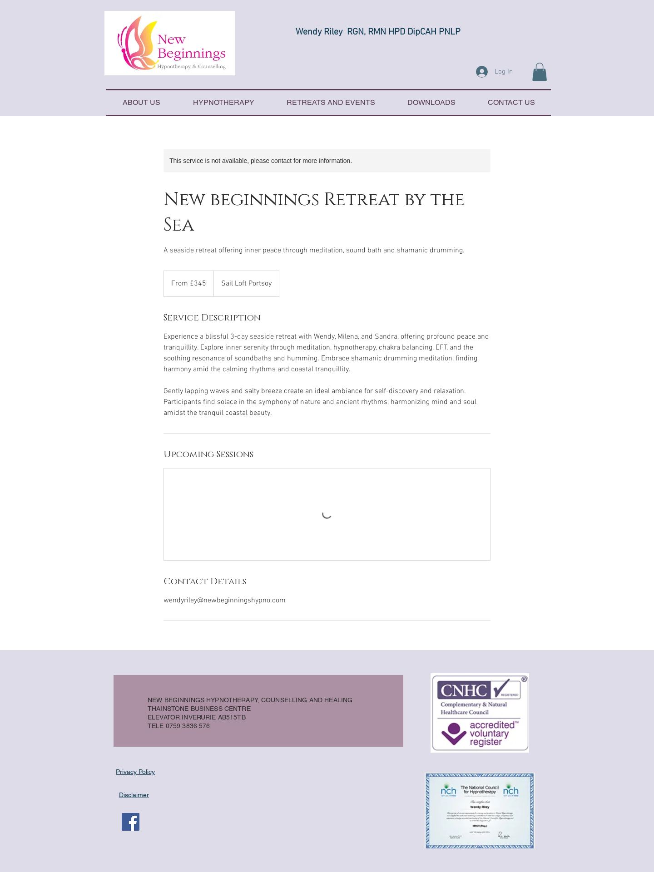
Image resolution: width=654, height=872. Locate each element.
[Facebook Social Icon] (130, 822)
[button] (539, 72)
